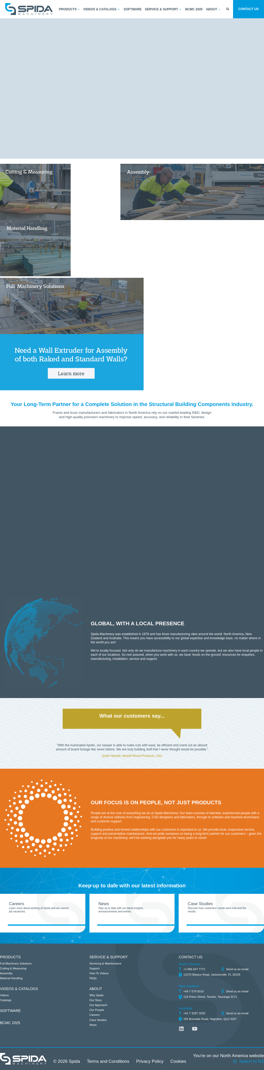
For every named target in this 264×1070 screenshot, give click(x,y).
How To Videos (99, 973)
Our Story (95, 1000)
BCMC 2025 (10, 1023)
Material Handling (11, 978)
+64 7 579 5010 (193, 991)
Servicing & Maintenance (105, 963)
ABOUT (95, 989)
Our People (96, 1009)
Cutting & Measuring (13, 968)
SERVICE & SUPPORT (108, 957)
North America (189, 964)
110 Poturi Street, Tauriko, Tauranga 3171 (210, 996)
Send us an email (237, 969)
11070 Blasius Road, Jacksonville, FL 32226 (211, 974)
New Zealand (189, 986)
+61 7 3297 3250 (194, 1013)
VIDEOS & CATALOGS (19, 989)
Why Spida (96, 995)
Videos (4, 995)
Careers (94, 1014)
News (93, 1024)
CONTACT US (190, 957)
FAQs (93, 978)
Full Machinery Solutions (16, 963)
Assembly (6, 973)
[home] (29, 9)
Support (94, 968)
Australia (185, 1008)
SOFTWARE (10, 1011)
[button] (70, 9)
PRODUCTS (10, 957)
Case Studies (98, 1020)
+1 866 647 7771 (194, 969)
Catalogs (5, 1000)
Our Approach (98, 1005)
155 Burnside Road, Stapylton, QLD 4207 (210, 1018)
